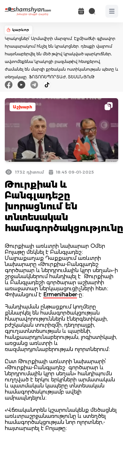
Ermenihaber (60, 295)
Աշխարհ (22, 107)
